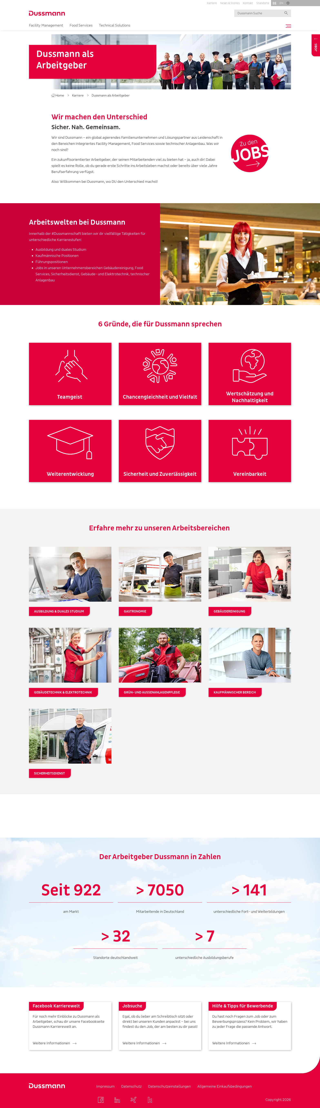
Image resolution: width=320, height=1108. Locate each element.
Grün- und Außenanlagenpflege (152, 692)
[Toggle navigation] (287, 26)
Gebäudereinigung (229, 611)
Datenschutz (131, 1086)
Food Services (81, 25)
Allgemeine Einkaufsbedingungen (224, 1086)
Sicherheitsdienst (49, 773)
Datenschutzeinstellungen (169, 1086)
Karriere (212, 3)
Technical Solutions (114, 25)
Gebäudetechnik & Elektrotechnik (63, 692)
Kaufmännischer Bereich (235, 692)
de (274, 3)
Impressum (105, 1086)
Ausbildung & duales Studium (59, 611)
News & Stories (230, 3)
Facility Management (46, 25)
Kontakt (248, 3)
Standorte (262, 3)
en (281, 3)
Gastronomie (135, 611)
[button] (288, 3)
